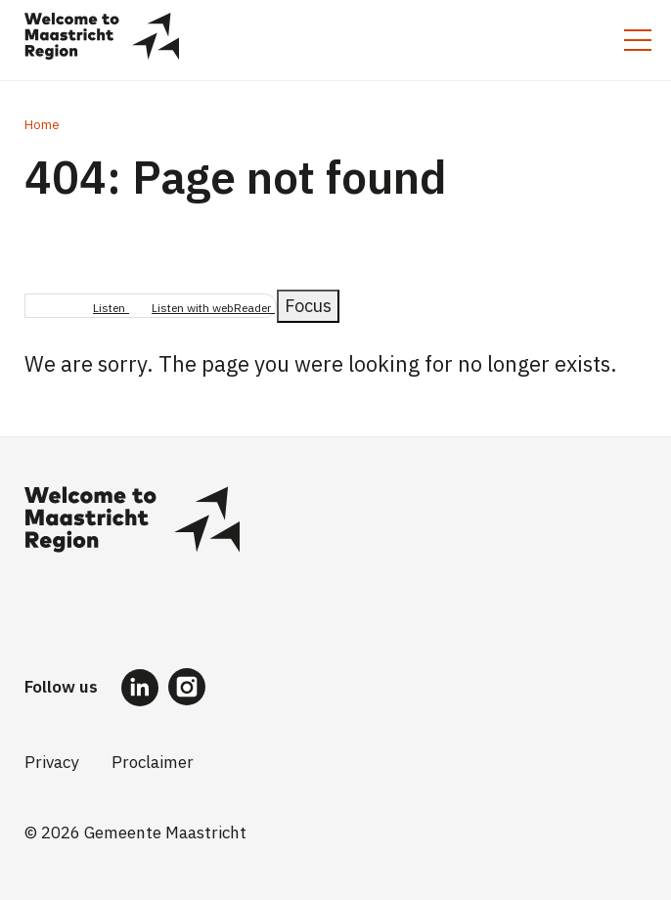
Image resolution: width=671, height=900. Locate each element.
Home (42, 124)
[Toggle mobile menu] (637, 40)
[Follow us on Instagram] (186, 686)
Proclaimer (153, 762)
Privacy (51, 762)
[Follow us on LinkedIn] (139, 687)
